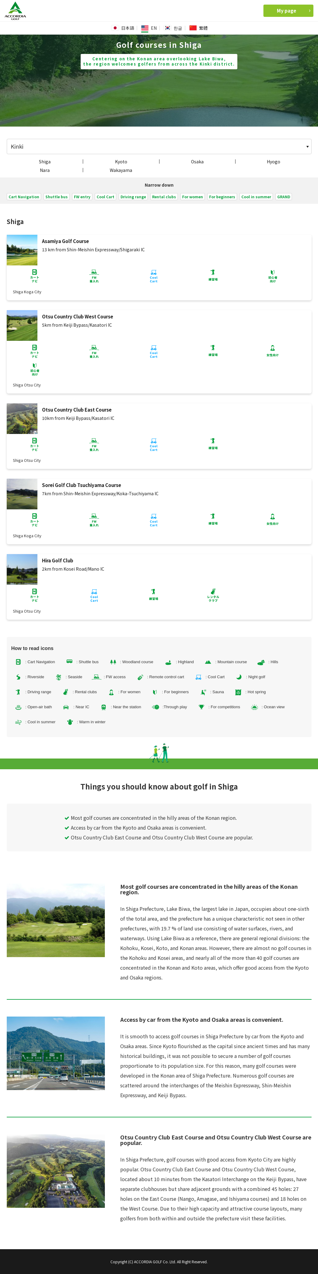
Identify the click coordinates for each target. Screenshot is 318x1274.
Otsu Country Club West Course (77, 316)
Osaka (197, 161)
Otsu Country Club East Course (77, 409)
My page (294, 10)
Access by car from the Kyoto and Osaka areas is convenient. (136, 827)
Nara (45, 170)
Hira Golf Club (57, 560)
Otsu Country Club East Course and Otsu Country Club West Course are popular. (160, 837)
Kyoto (121, 161)
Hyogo (273, 161)
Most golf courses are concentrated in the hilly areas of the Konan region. (152, 817)
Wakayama (121, 170)
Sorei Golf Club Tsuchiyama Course (81, 485)
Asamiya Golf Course (65, 241)
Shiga (45, 161)
